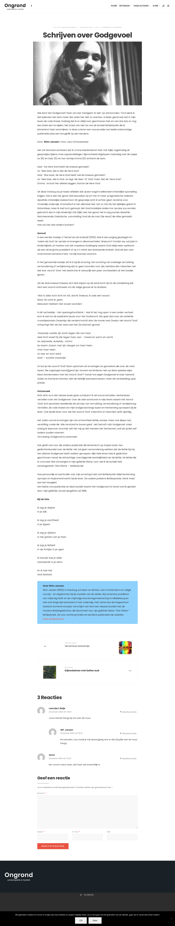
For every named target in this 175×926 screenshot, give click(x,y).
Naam (41, 831)
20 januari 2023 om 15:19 (71, 733)
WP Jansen (66, 730)
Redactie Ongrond (69, 27)
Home (114, 5)
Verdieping (106, 27)
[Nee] (171, 918)
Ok (80, 920)
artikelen (124, 5)
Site (108, 831)
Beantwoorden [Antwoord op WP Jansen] (129, 733)
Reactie (41, 793)
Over (155, 5)
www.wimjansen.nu (53, 619)
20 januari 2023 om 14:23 (60, 711)
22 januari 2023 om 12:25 (60, 758)
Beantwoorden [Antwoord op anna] (129, 758)
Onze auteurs (141, 5)
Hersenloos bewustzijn (77, 645)
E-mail (76, 831)
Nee (95, 920)
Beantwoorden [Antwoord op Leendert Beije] (129, 712)
